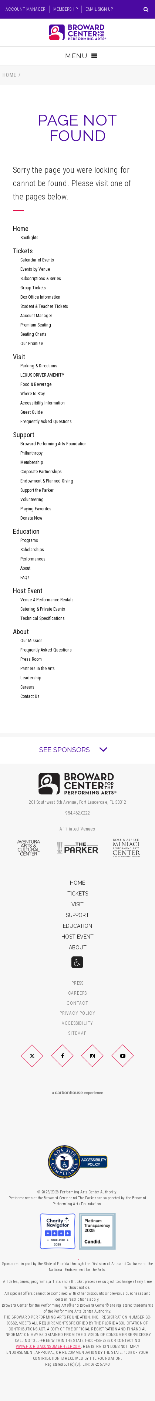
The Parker (77, 848)
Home (10, 75)
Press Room (31, 659)
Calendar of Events (37, 260)
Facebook (71, 1061)
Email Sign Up (99, 9)
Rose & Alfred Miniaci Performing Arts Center (126, 848)
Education (26, 531)
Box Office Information (40, 297)
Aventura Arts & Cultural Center (28, 848)
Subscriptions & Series (40, 278)
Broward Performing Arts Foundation (53, 443)
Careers (27, 687)
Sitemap (77, 1033)
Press (77, 983)
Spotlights (29, 237)
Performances (33, 559)
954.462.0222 (77, 813)
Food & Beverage (35, 384)
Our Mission (31, 640)
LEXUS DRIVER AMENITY (42, 375)
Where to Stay (32, 393)
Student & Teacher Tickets (44, 306)
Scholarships (32, 549)
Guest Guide (31, 412)
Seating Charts (33, 334)
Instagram (101, 1061)
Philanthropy (31, 453)
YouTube (131, 1061)
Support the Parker (37, 490)
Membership (65, 9)
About (25, 568)
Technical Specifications (42, 618)
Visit (19, 357)
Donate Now (31, 518)
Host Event (28, 591)
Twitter (41, 1061)
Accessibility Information (42, 403)
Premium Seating (35, 325)
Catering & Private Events (42, 609)
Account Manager (26, 9)
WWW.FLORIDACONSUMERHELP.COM (48, 1346)
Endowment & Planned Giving (46, 481)
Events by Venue (35, 269)
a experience (77, 1092)
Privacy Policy (77, 1013)
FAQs (25, 577)
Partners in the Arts (37, 668)
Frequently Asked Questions (46, 421)
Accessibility (77, 1023)
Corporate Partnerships (41, 471)
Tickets (23, 251)
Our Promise (31, 343)
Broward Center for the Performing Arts (77, 32)
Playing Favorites (35, 508)
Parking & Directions (38, 365)
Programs (29, 540)
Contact (77, 1003)
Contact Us (30, 696)
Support (23, 435)
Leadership (30, 677)
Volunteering (32, 499)
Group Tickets (33, 287)
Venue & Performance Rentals (47, 599)
